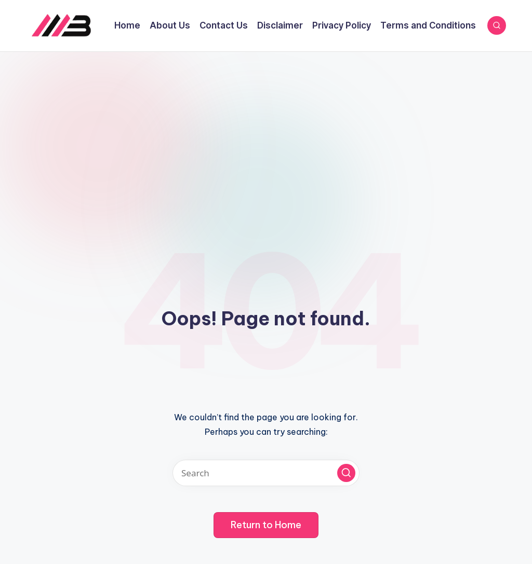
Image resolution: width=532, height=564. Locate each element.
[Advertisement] (266, 129)
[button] (346, 473)
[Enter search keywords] (266, 473)
